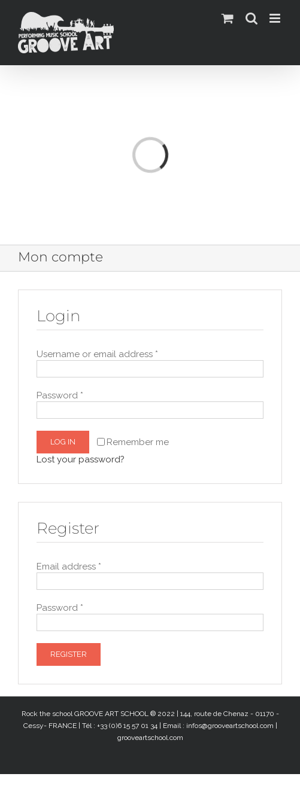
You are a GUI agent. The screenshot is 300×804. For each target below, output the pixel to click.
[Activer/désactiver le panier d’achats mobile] (228, 18)
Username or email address (97, 354)
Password (60, 395)
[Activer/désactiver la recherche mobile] (251, 18)
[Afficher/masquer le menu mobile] (275, 18)
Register (68, 654)
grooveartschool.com (150, 737)
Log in (62, 441)
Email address (69, 566)
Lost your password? (81, 459)
